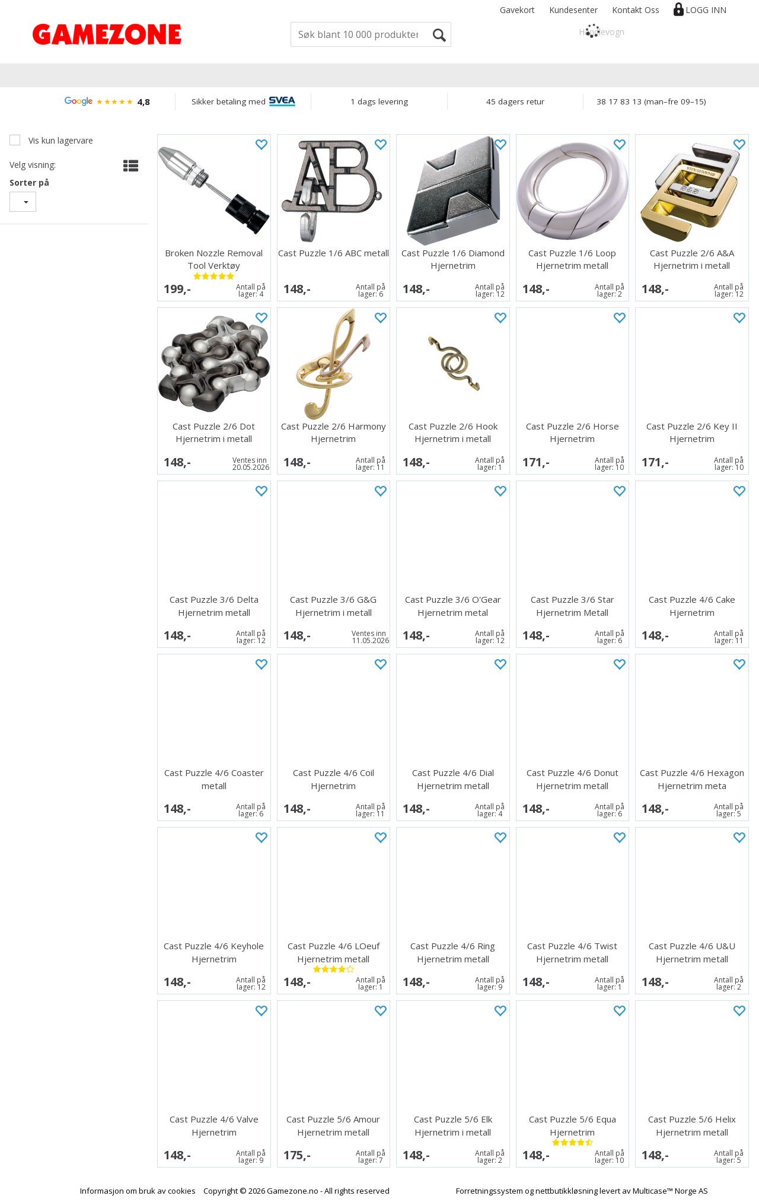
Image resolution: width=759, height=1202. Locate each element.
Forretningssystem (489, 1190)
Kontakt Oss (635, 9)
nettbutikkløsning (566, 1190)
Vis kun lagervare (59, 140)
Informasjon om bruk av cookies (138, 1190)
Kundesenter (573, 9)
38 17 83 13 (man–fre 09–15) (651, 101)
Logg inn (705, 9)
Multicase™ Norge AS (670, 1190)
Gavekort (517, 9)
